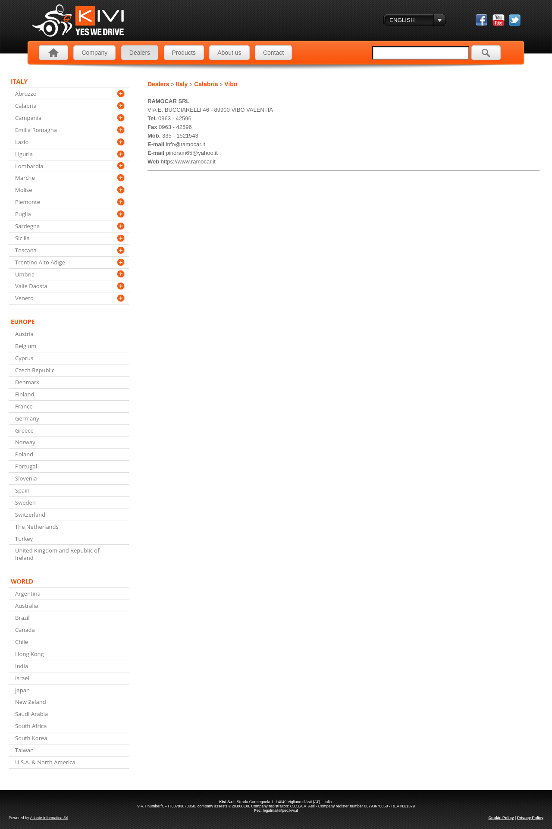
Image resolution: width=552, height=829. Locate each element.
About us (229, 52)
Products (184, 52)
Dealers (139, 52)
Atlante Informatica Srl (49, 818)
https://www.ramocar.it (188, 161)
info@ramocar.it (185, 144)
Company (94, 52)
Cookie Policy (501, 818)
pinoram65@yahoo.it (192, 153)
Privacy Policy (530, 818)
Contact (273, 52)
